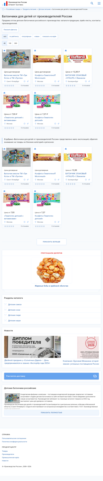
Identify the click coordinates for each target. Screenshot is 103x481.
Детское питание (44, 9)
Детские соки (14, 310)
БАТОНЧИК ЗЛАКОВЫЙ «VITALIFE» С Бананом (76, 76)
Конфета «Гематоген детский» (44, 119)
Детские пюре (14, 315)
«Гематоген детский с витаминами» (13, 119)
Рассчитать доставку (51, 381)
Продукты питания (29, 9)
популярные (26, 36)
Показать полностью (51, 418)
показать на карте (49, 36)
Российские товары (13, 9)
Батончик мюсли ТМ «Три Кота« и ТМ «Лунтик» (15, 76)
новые (36, 36)
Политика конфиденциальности (14, 447)
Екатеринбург (71, 81)
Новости (5, 466)
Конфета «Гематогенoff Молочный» (45, 76)
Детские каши (14, 320)
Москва (39, 81)
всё (5, 36)
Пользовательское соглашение (14, 443)
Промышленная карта (10, 463)
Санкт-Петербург (11, 81)
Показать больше (51, 242)
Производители (8, 459)
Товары (5, 456)
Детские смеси (15, 304)
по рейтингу (14, 36)
